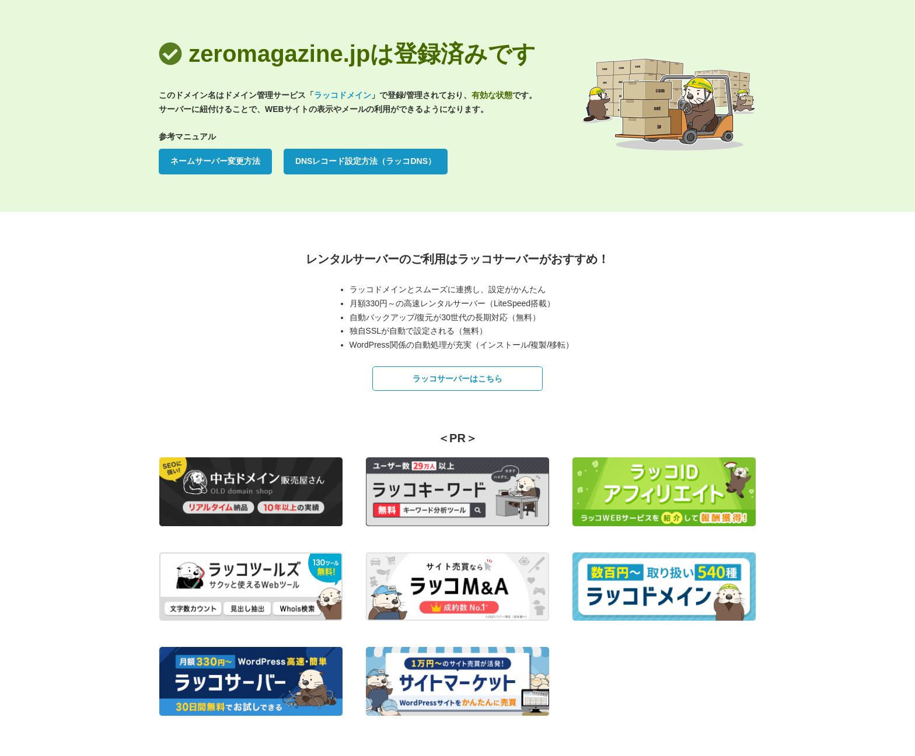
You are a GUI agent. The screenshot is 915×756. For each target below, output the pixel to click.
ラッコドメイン (342, 95)
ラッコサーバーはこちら (457, 378)
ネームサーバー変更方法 (215, 161)
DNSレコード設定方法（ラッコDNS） (365, 161)
